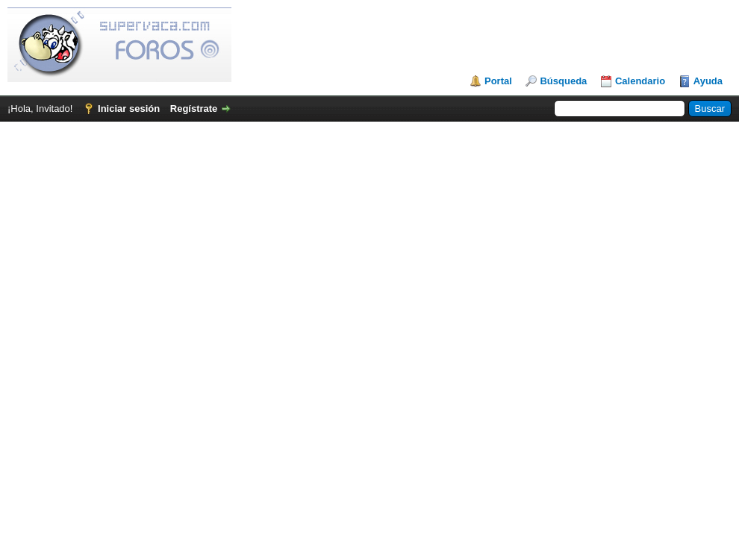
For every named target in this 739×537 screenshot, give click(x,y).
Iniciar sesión (129, 108)
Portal (498, 81)
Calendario (640, 81)
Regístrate (194, 108)
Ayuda (708, 81)
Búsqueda (563, 81)
